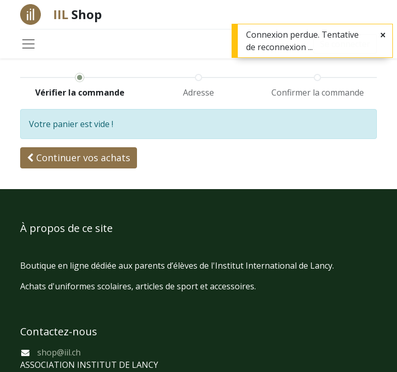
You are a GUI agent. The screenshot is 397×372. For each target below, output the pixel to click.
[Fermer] (382, 34)
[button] (78, 157)
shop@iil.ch (59, 352)
